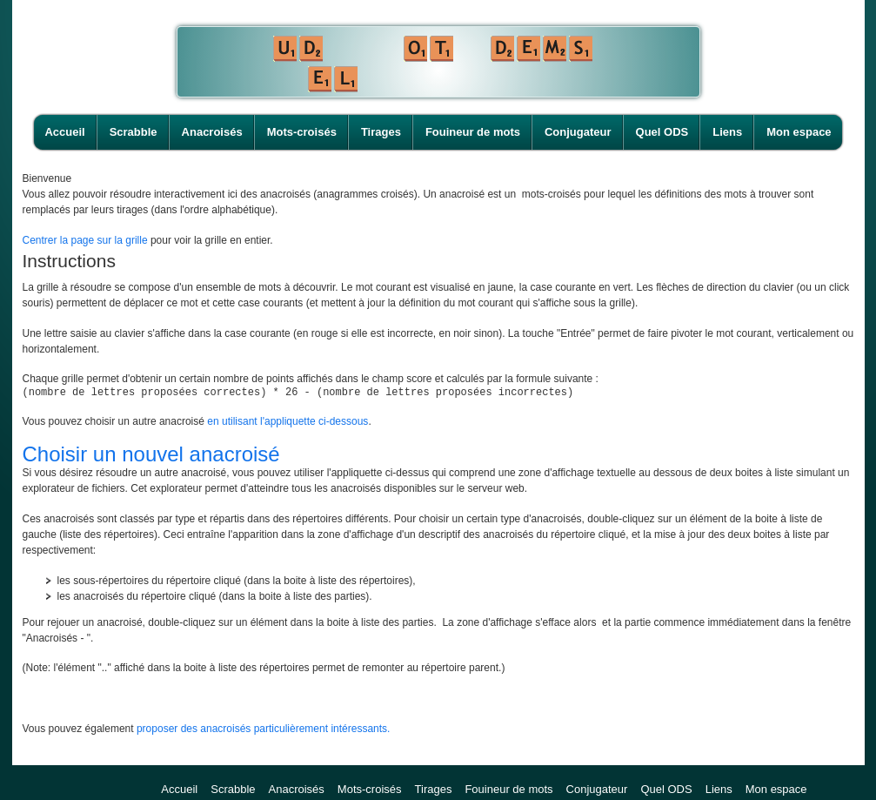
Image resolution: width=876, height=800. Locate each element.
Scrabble (133, 131)
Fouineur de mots (472, 131)
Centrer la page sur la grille (85, 240)
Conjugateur (578, 131)
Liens (727, 131)
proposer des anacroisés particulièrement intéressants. (263, 731)
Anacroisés (212, 131)
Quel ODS (662, 131)
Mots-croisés (302, 131)
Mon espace (798, 131)
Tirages (381, 131)
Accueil (64, 131)
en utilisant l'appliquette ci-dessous (287, 424)
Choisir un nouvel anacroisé (151, 456)
